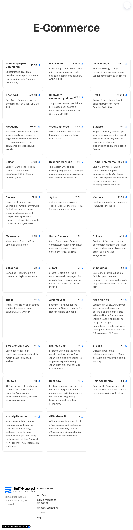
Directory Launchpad (47, 507)
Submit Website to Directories (46, 501)
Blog (39, 517)
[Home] (16, 5)
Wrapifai (41, 512)
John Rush (42, 495)
